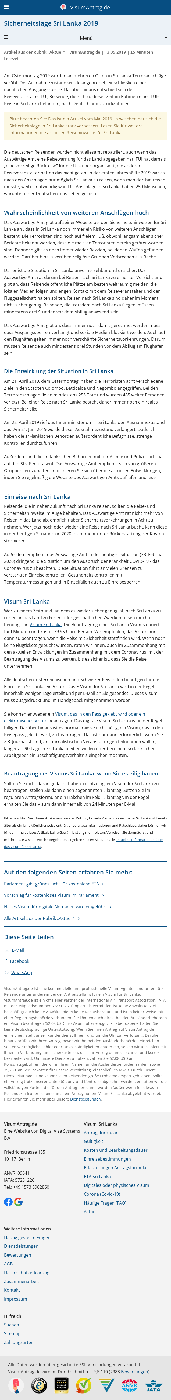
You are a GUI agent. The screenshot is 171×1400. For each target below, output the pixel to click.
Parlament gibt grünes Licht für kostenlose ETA (51, 884)
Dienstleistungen (85, 1099)
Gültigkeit (93, 1141)
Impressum (15, 1299)
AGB (8, 1264)
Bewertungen (17, 1255)
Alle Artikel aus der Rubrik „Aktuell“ (39, 918)
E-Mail (14, 950)
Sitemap (12, 1333)
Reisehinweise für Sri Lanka (94, 133)
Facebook (17, 961)
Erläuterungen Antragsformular (116, 1168)
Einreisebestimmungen (107, 1159)
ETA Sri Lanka (97, 1177)
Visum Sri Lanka (46, 624)
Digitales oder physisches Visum (116, 1185)
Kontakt (12, 1290)
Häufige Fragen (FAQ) (105, 1203)
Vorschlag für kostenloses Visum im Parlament (52, 895)
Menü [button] (48, 38)
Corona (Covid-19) (102, 1194)
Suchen (11, 1325)
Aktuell (91, 1212)
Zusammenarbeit (21, 1281)
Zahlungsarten (19, 1342)
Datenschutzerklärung (26, 1272)
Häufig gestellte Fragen (27, 1237)
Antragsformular (101, 1133)
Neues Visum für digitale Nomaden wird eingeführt (55, 907)
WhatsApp (18, 972)
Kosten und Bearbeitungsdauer (116, 1150)
